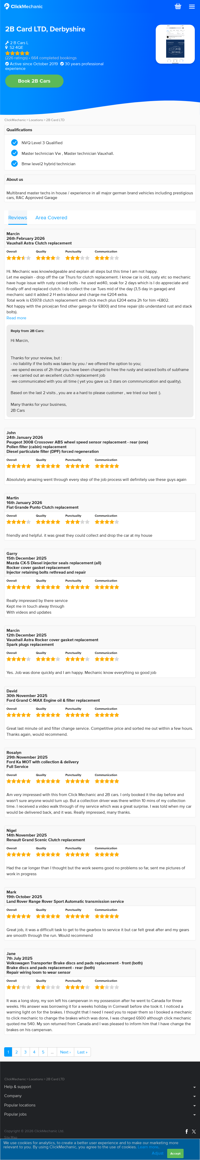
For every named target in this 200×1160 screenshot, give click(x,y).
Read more (16, 317)
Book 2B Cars (34, 81)
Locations (36, 120)
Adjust (158, 1153)
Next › (65, 1052)
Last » (82, 1052)
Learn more (148, 1146)
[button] (191, 6)
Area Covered (51, 217)
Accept (175, 1153)
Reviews (17, 217)
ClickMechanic (15, 120)
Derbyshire (67, 29)
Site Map (10, 1137)
